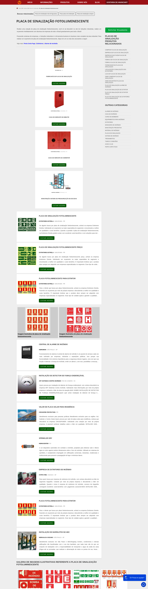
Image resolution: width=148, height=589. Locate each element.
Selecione (20, 523)
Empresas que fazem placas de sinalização (115, 56)
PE (61, 523)
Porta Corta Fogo (29, 43)
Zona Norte (32, 541)
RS (56, 523)
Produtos (64, 2)
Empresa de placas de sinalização (116, 52)
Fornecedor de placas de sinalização (114, 66)
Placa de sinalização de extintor (116, 89)
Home (119, 563)
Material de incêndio (112, 130)
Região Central (22, 541)
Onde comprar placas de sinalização (113, 77)
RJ (27, 523)
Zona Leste (59, 541)
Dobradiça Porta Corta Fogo (87, 568)
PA (89, 523)
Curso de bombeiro (111, 117)
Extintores (39, 43)
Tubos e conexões (111, 141)
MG (32, 523)
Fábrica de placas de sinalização (116, 59)
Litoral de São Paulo (83, 541)
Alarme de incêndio (111, 111)
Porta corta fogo (111, 147)
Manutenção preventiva (113, 127)
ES (37, 523)
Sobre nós (82, 2)
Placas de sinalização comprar (85, 13)
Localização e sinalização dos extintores (115, 70)
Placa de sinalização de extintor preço (116, 93)
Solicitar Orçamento (117, 30)
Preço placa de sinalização (67, 13)
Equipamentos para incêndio (114, 119)
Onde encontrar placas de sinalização (114, 81)
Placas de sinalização (112, 133)
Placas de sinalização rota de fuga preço (46, 13)
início (29, 2)
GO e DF (77, 523)
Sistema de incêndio (112, 136)
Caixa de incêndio (111, 114)
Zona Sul (50, 541)
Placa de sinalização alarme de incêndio (116, 86)
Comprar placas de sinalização (116, 50)
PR (46, 523)
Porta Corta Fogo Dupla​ (85, 573)
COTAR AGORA (27, 84)
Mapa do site (121, 573)
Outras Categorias (116, 105)
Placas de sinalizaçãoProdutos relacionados (113, 40)
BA (66, 523)
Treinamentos (110, 138)
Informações (46, 2)
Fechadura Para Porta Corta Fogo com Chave (93, 576)
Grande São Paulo (70, 541)
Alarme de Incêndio (51, 43)
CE (71, 523)
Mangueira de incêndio (113, 125)
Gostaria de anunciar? (117, 2)
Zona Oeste (41, 541)
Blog (97, 2)
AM (84, 523)
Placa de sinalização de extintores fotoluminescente (117, 97)
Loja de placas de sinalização (115, 74)
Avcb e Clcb (109, 144)
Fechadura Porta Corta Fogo (87, 566)
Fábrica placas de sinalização (115, 62)
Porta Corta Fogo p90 (84, 571)
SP (41, 523)
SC (51, 523)
